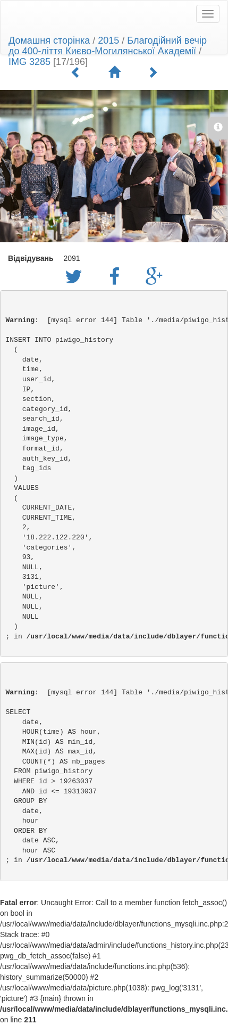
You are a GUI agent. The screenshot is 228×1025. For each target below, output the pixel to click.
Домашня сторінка (49, 40)
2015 (108, 40)
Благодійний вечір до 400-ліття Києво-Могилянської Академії (108, 45)
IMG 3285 (29, 61)
